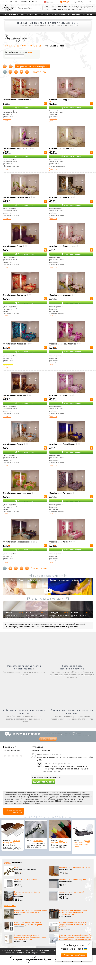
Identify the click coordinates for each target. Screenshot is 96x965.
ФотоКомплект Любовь (59, 148)
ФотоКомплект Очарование (61, 246)
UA (89, 2)
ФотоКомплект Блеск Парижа (62, 444)
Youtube (42, 952)
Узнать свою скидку (26, 108)
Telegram (34, 952)
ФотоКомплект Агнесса (59, 395)
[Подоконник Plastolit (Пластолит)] (12, 829)
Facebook (7, 952)
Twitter (14, 952)
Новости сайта (10, 905)
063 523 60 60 (50, 9)
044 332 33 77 (50, 7)
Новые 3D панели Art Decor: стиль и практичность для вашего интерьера (28, 924)
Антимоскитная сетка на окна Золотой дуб (75, 867)
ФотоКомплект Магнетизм (14, 395)
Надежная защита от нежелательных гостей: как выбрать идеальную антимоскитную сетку (73, 912)
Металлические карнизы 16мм (25, 869)
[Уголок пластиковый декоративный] (60, 829)
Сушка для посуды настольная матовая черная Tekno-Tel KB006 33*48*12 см (82, 843)
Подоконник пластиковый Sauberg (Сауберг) (27, 893)
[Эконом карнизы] (36, 829)
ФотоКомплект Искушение (14, 295)
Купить (7, 120)
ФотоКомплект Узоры (12, 246)
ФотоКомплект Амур (58, 100)
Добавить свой (43, 781)
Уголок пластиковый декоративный (59, 842)
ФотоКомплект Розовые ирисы (16, 197)
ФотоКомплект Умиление (60, 295)
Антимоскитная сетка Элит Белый (71, 892)
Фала (16, 867)
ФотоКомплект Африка (59, 493)
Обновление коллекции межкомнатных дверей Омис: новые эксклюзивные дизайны (74, 925)
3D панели (17, 882)
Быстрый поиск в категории (18, 52)
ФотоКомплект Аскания (59, 542)
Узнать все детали (48, 739)
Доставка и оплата (18, 2)
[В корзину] (45, 103)
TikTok (27, 952)
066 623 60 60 (64, 9)
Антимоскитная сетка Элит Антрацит (72, 879)
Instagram (21, 952)
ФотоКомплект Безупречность (16, 148)
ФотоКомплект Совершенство (16, 100)
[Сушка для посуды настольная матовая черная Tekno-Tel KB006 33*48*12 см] (83, 829)
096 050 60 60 (64, 7)
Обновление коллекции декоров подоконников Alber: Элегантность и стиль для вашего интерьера (30, 937)
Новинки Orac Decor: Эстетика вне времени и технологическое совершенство (30, 911)
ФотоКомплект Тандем (13, 444)
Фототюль (17, 812)
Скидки (65, 2)
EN (91, 2)
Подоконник (19, 896)
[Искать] (41, 8)
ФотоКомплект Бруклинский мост (18, 542)
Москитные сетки (65, 869)
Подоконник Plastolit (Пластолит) (11, 842)
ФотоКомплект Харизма (59, 197)
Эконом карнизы (38, 841)
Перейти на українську (74, 955)
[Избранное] (75, 2)
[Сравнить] (79, 2)
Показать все (39, 72)
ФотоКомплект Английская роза (17, 493)
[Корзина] (82, 2)
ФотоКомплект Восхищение (15, 344)
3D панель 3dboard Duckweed (25, 879)
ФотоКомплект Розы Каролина (62, 344)
